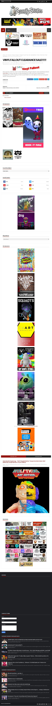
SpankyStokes (33, 55)
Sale (29, 55)
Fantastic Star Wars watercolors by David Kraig (19, 684)
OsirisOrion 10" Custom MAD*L (15, 645)
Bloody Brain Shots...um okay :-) (15, 673)
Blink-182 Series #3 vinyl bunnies (15, 679)
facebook (46, 93)
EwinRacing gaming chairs (33, 426)
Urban (38, 55)
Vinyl (46, 55)
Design (13, 55)
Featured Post (13, 456)
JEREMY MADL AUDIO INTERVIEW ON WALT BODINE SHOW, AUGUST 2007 (25, 639)
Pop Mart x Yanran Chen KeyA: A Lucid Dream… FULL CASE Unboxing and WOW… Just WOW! (29, 650)
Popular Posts (38, 456)
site (35, 75)
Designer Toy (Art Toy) (24, 55)
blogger (41, 93)
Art (6, 55)
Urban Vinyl (42, 55)
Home (4, 55)
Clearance (10, 55)
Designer (17, 55)
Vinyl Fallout (5, 56)
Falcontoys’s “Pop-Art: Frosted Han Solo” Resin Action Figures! (22, 696)
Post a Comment (7, 97)
